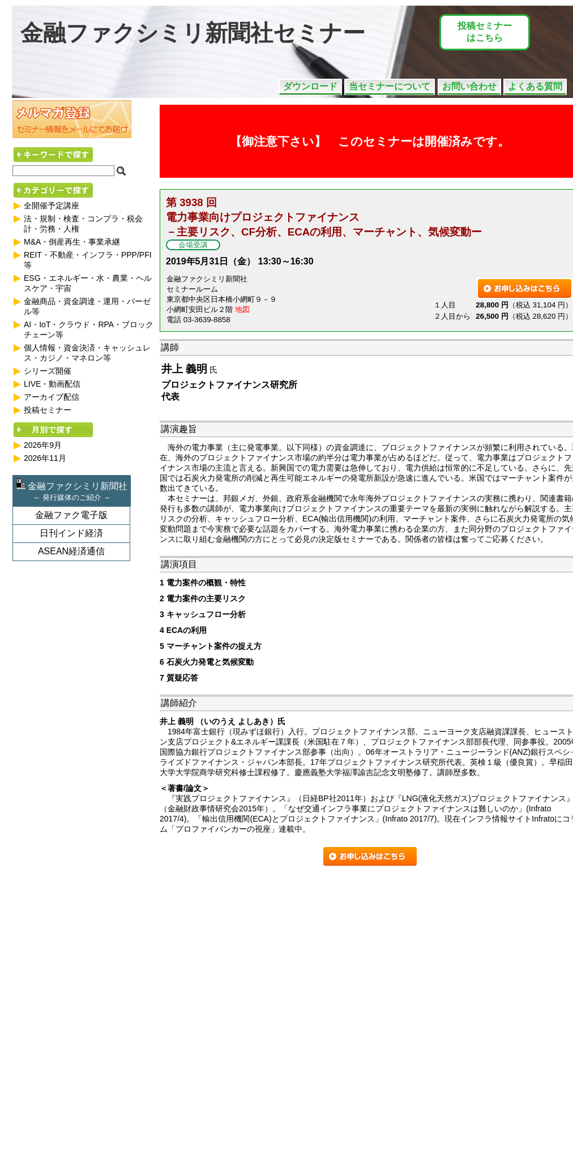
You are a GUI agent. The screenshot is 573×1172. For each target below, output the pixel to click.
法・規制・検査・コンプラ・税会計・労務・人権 (83, 223)
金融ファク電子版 (71, 515)
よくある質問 (535, 86)
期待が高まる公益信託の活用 (41, 899)
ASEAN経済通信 (71, 551)
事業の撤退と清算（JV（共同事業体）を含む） (60, 1072)
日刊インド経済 (71, 533)
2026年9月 (43, 445)
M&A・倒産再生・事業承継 (72, 241)
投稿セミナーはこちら (484, 31)
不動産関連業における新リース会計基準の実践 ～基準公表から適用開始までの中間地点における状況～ (116, 1128)
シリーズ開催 (47, 370)
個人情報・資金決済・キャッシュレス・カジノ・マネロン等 (87, 352)
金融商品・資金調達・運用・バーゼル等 (87, 306)
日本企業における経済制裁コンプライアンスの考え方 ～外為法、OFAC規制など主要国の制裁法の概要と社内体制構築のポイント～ (145, 956)
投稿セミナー (47, 409)
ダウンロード (310, 86)
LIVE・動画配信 (52, 383)
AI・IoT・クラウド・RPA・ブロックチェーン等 (88, 329)
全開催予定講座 (51, 205)
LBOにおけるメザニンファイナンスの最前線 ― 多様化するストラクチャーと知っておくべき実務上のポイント (124, 1015)
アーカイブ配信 (51, 396)
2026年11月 (45, 458)
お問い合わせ (469, 86)
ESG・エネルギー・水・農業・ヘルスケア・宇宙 (88, 283)
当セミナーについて (389, 86)
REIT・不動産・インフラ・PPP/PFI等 (88, 260)
